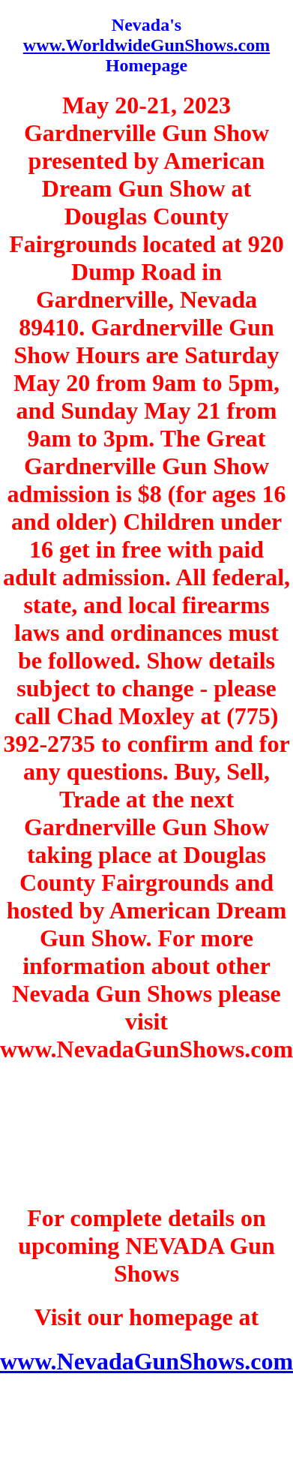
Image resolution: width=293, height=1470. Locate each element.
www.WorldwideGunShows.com (146, 45)
